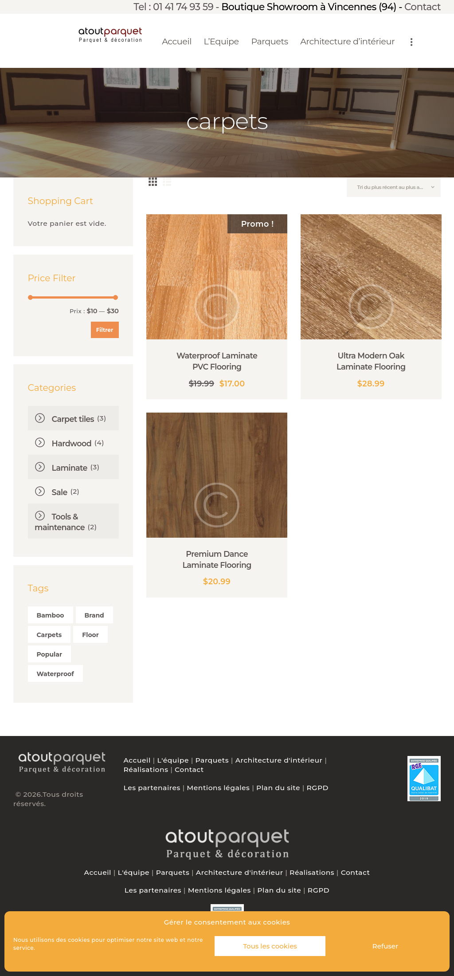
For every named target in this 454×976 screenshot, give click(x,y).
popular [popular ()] (49, 654)
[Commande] (394, 187)
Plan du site (278, 787)
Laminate (69, 467)
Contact (422, 6)
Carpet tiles (73, 419)
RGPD (318, 787)
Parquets (212, 760)
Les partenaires (152, 787)
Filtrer (105, 330)
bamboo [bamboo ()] (50, 615)
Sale (59, 492)
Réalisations (146, 769)
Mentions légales (218, 787)
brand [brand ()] (94, 615)
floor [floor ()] (90, 635)
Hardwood (71, 443)
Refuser (385, 946)
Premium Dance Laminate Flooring (216, 559)
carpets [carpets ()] (49, 635)
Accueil (137, 760)
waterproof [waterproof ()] (55, 674)
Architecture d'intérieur (279, 760)
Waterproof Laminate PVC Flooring (216, 361)
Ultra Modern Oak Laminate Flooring (371, 361)
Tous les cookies (270, 946)
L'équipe (173, 760)
